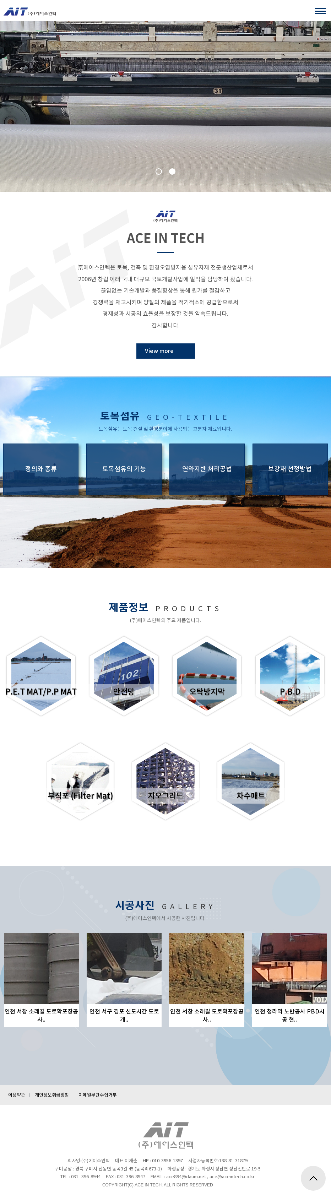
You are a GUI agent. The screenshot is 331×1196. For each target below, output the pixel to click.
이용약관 (16, 1095)
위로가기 (313, 1178)
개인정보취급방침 (52, 1095)
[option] (165, 106)
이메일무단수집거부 (97, 1095)
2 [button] (172, 171)
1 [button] (159, 171)
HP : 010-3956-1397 (163, 1161)
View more (159, 350)
